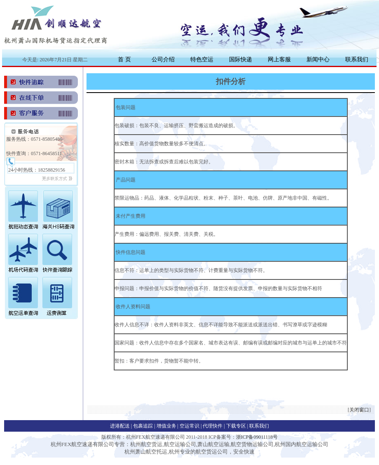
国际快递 (240, 59)
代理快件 (213, 426)
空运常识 (190, 426)
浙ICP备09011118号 (257, 437)
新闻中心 (318, 59)
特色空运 (201, 59)
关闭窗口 (359, 410)
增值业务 (166, 426)
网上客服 (279, 59)
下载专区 (236, 426)
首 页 (124, 59)
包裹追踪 (143, 426)
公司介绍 (163, 59)
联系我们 (356, 59)
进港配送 (120, 426)
